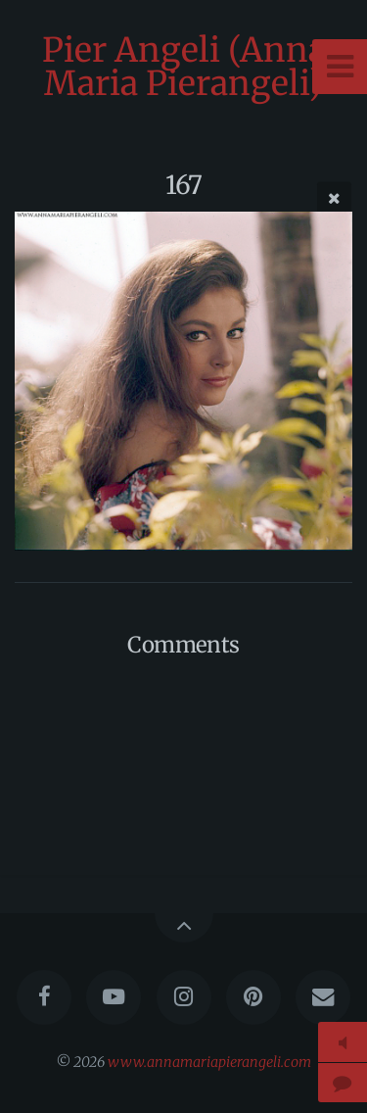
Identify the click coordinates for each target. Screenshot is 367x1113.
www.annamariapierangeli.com (209, 1062)
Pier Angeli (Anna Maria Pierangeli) (184, 66)
